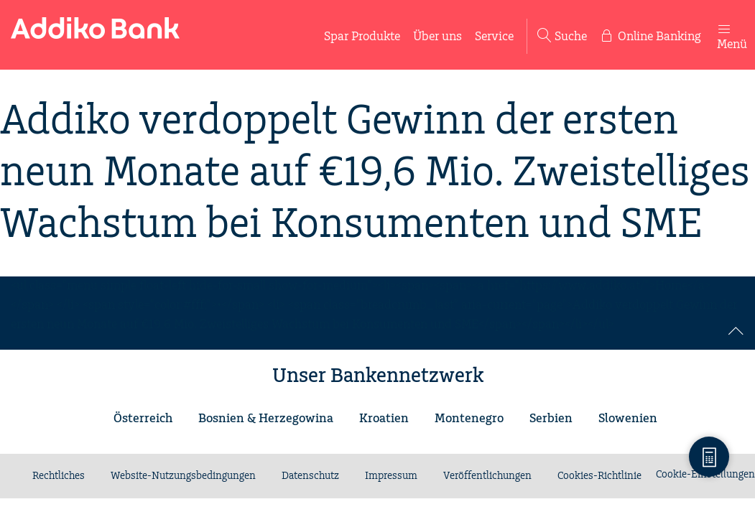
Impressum (391, 476)
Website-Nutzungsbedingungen (183, 476)
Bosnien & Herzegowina (265, 419)
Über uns (437, 37)
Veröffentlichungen (487, 476)
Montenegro (469, 419)
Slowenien (627, 419)
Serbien (551, 419)
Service (494, 37)
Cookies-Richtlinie (599, 476)
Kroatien (384, 419)
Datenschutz (310, 476)
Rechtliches (58, 476)
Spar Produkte (362, 37)
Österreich (143, 419)
